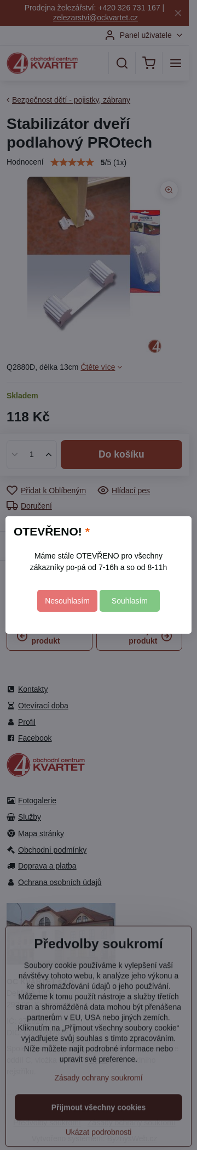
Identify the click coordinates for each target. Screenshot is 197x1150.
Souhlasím (130, 600)
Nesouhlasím (67, 600)
